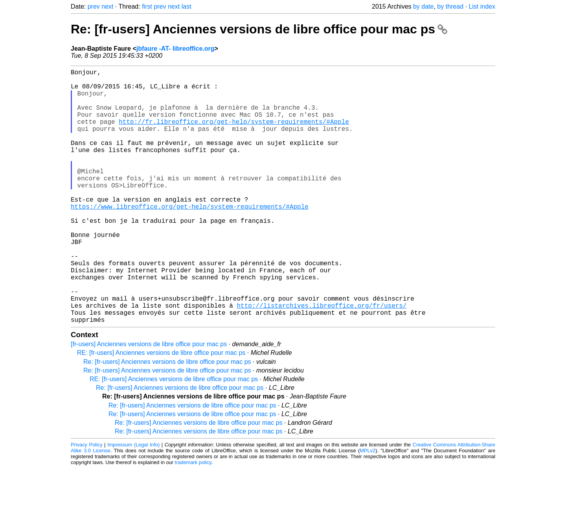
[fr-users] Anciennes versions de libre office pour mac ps (149, 400)
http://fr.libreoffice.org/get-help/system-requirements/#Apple (234, 134)
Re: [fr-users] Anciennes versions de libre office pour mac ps (259, 29)
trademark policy (193, 519)
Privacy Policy (87, 501)
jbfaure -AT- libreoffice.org (175, 48)
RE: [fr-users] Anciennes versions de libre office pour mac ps (161, 409)
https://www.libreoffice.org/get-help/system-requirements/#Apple (190, 237)
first (147, 6)
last (186, 6)
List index (482, 6)
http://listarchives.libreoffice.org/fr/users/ (321, 358)
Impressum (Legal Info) (133, 501)
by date (423, 6)
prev (94, 6)
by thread (450, 6)
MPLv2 (367, 507)
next (107, 6)
